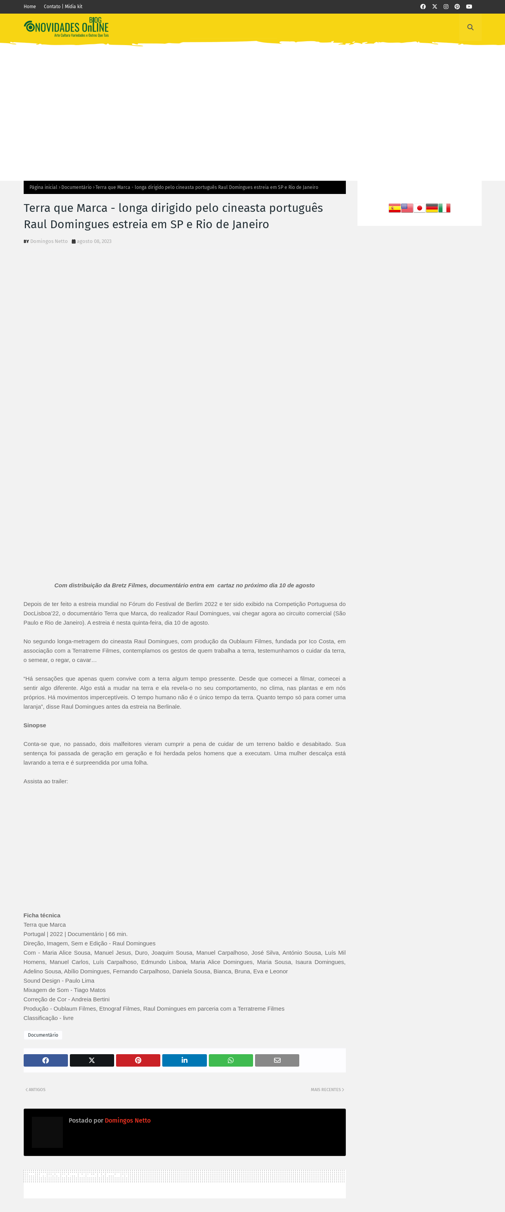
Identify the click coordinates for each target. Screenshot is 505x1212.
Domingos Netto (49, 241)
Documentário (76, 187)
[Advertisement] (253, 106)
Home (30, 6)
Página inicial (43, 187)
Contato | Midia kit (63, 6)
